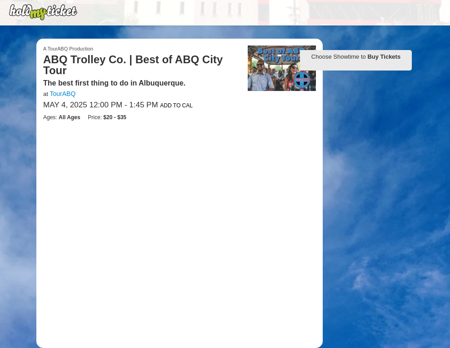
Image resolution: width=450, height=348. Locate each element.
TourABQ (62, 93)
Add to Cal (176, 105)
